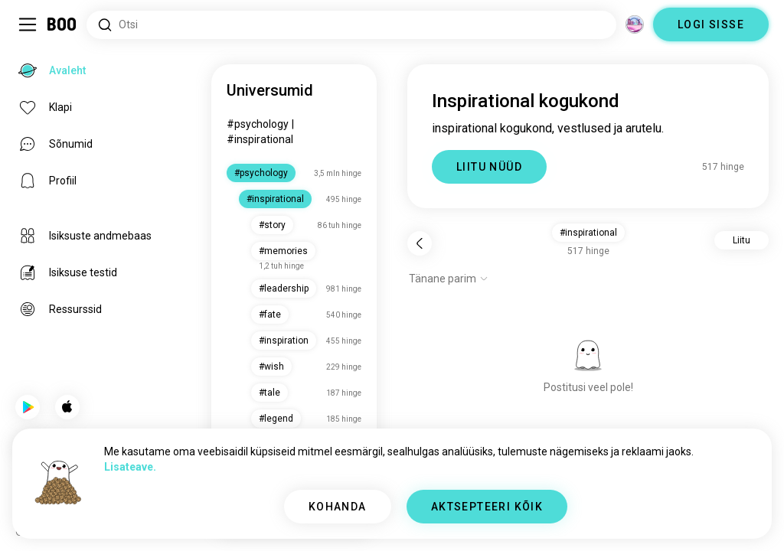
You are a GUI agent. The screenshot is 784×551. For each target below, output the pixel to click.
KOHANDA (338, 506)
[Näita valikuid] (448, 278)
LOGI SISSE (711, 24)
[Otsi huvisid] (351, 25)
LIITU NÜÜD (489, 167)
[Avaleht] (62, 24)
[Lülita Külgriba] (27, 24)
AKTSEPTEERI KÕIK (487, 506)
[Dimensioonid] (635, 24)
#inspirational (260, 139)
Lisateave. (130, 467)
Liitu (741, 240)
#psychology (258, 124)
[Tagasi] (419, 243)
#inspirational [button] (588, 232)
